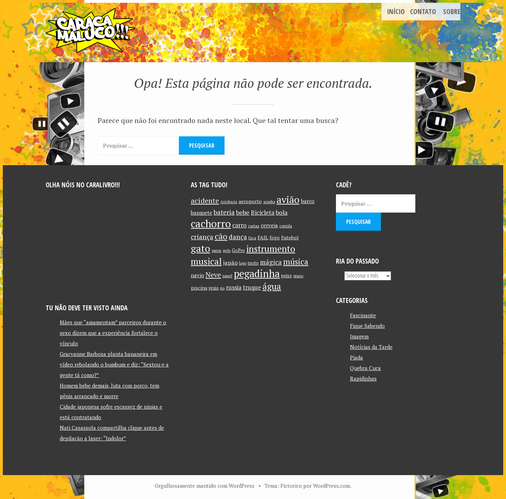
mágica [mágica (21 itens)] (271, 262)
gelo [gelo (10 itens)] (227, 250)
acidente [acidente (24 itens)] (205, 200)
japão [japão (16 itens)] (230, 262)
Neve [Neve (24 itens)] (213, 274)
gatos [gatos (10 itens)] (216, 250)
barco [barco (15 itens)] (307, 200)
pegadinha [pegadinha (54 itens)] (257, 273)
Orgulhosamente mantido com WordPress (204, 485)
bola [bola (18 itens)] (281, 212)
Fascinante (363, 314)
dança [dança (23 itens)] (238, 236)
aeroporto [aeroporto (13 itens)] (250, 200)
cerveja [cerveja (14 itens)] (269, 225)
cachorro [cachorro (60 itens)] (211, 223)
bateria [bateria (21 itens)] (224, 212)
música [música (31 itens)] (295, 261)
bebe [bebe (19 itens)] (242, 212)
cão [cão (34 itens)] (221, 236)
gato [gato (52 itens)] (200, 247)
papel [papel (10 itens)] (227, 275)
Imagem (359, 335)
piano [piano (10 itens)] (298, 275)
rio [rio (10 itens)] (222, 287)
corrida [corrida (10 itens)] (285, 225)
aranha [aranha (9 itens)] (269, 201)
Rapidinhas (363, 378)
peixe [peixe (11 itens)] (286, 275)
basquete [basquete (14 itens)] (201, 212)
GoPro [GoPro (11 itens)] (238, 250)
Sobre (451, 11)
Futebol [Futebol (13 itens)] (290, 237)
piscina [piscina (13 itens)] (199, 287)
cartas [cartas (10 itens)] (253, 225)
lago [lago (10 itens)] (242, 262)
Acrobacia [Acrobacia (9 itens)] (228, 201)
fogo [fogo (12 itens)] (275, 237)
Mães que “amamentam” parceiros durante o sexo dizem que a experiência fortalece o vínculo (113, 333)
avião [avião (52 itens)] (288, 199)
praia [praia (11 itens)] (214, 288)
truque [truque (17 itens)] (252, 287)
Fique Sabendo (367, 325)
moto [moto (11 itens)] (253, 263)
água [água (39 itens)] (271, 286)
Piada (356, 357)
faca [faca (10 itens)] (252, 237)
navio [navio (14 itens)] (197, 275)
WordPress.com (331, 485)
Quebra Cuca (365, 367)
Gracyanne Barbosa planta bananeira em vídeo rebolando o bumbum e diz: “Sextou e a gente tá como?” (114, 364)
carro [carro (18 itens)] (239, 225)
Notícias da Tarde (371, 346)
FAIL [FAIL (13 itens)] (263, 237)
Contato (423, 11)
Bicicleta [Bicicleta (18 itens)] (262, 212)
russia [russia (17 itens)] (233, 287)
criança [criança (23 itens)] (202, 236)
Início (396, 11)
